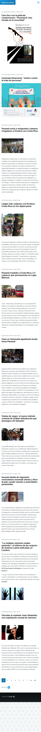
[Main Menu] (38, 2)
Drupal (10, 696)
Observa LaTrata (8, 3)
